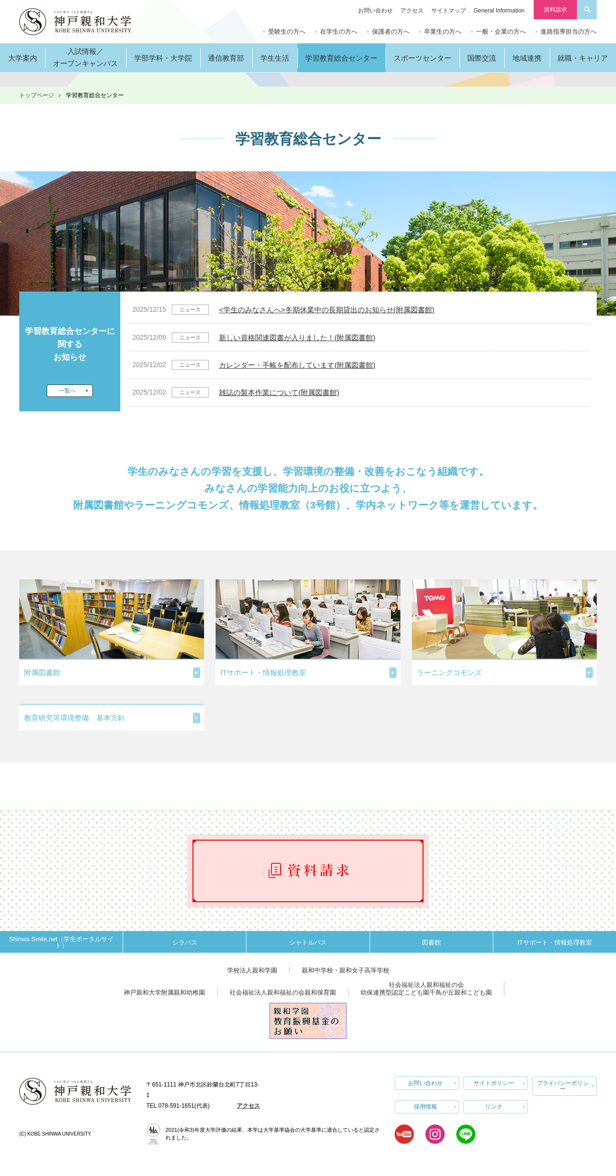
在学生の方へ (339, 31)
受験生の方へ (287, 31)
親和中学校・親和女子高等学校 (345, 970)
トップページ (36, 95)
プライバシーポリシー (563, 1086)
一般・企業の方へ (501, 31)
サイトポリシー (494, 1083)
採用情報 (425, 1106)
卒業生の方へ (443, 31)
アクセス (412, 10)
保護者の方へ (391, 31)
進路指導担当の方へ (568, 31)
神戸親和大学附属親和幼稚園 (164, 992)
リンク (493, 1106)
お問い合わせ (375, 10)
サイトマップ (448, 10)
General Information (499, 10)
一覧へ (67, 390)
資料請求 (555, 9)
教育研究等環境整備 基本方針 (74, 718)
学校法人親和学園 (252, 970)
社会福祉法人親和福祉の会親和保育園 (283, 992)
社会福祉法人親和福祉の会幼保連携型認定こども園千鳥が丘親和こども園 (426, 988)
